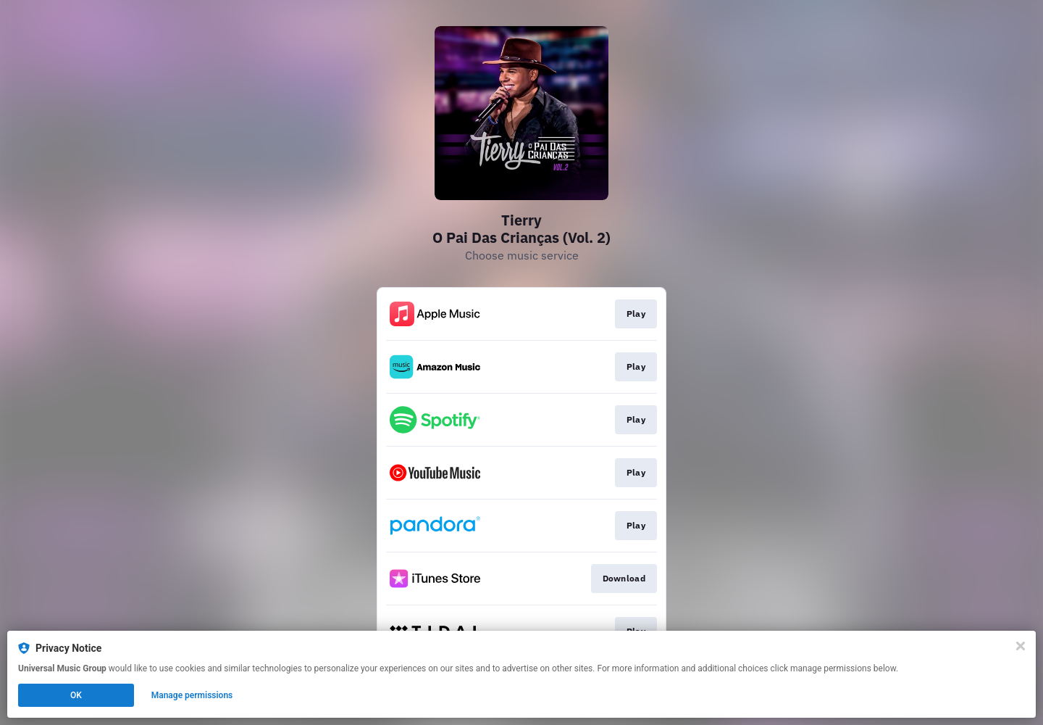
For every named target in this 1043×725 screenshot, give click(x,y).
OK (76, 695)
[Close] (1020, 646)
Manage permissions (192, 695)
